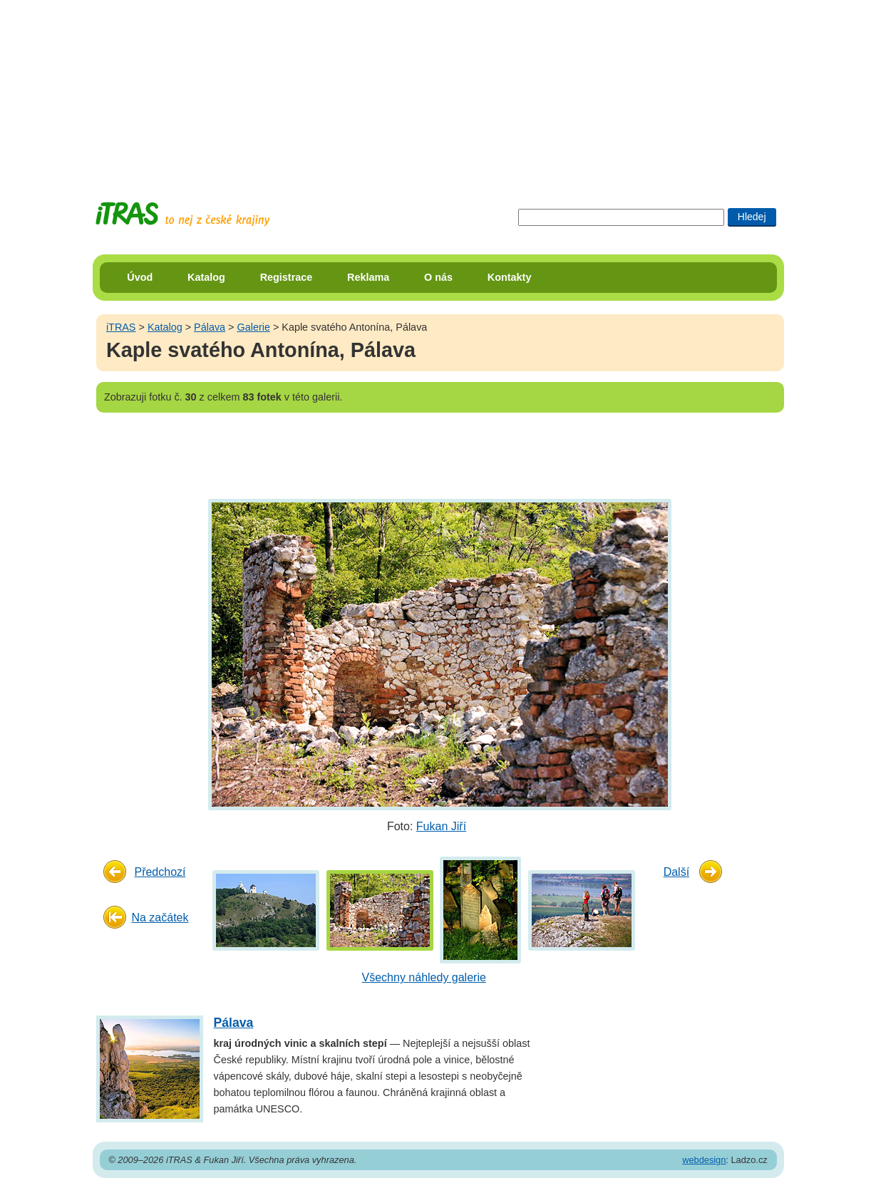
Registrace (286, 277)
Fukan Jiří (441, 826)
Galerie (253, 327)
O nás (438, 277)
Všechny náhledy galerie (424, 977)
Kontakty (510, 277)
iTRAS (121, 327)
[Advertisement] (438, 89)
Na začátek (159, 917)
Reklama (368, 277)
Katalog (206, 277)
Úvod (140, 277)
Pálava (209, 327)
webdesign (704, 1159)
